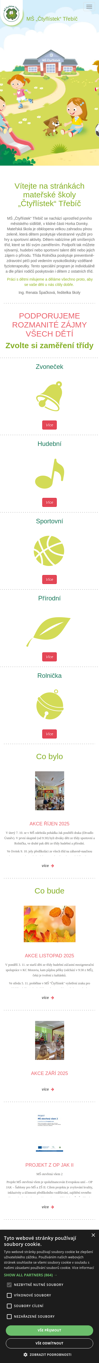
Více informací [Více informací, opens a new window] (83, 1267)
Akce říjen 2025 (49, 823)
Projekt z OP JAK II (49, 1165)
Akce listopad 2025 (49, 955)
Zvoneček (49, 366)
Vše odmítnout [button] (49, 1343)
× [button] (93, 1235)
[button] (49, 1275)
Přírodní (49, 598)
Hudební (49, 443)
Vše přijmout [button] (49, 1330)
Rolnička (49, 675)
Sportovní (49, 521)
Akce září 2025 (49, 1073)
